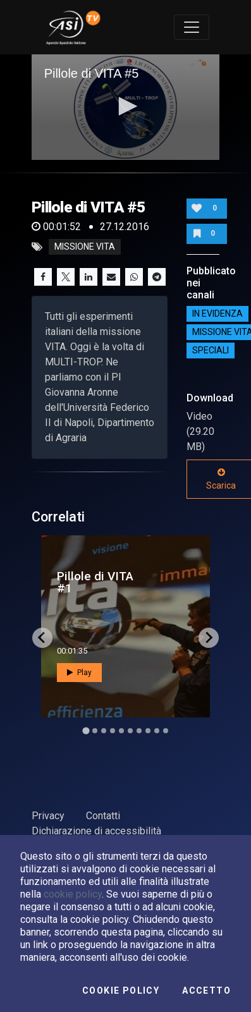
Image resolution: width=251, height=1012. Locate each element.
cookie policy (73, 894)
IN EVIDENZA (217, 314)
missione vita (84, 247)
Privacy (48, 816)
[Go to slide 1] (85, 730)
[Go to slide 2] (94, 730)
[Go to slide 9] (156, 730)
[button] (126, 106)
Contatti (103, 816)
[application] (126, 107)
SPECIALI (210, 351)
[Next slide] (209, 638)
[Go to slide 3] (103, 730)
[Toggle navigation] (191, 27)
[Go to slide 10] (165, 730)
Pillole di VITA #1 (95, 582)
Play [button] (79, 672)
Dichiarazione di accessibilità (96, 831)
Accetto (206, 990)
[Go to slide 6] (130, 730)
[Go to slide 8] (147, 730)
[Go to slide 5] (121, 730)
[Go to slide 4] (112, 730)
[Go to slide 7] (139, 730)
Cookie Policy (120, 990)
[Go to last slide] (42, 638)
